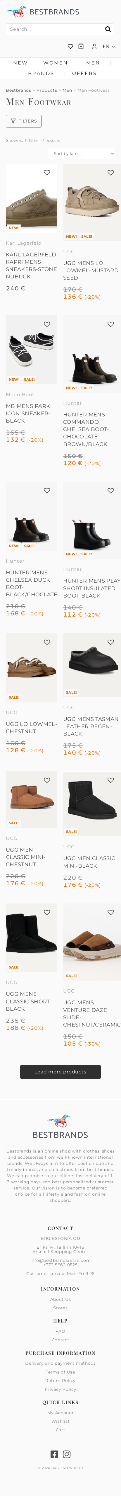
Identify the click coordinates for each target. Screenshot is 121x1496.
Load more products (60, 1072)
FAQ (60, 1331)
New (20, 63)
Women (57, 63)
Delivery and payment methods (60, 1363)
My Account (60, 1413)
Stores (60, 1308)
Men (94, 63)
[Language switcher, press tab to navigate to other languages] (109, 46)
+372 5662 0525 (61, 1264)
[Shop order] (81, 153)
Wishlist (60, 1421)
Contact (61, 1339)
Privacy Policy (61, 1389)
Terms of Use (60, 1372)
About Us (60, 1299)
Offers (84, 73)
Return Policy (60, 1380)
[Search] (108, 29)
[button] (47, 172)
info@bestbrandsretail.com (60, 1260)
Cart (60, 1429)
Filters (23, 121)
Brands (42, 73)
